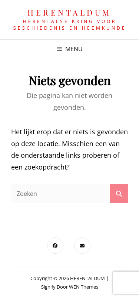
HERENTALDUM (69, 12)
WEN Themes (83, 286)
